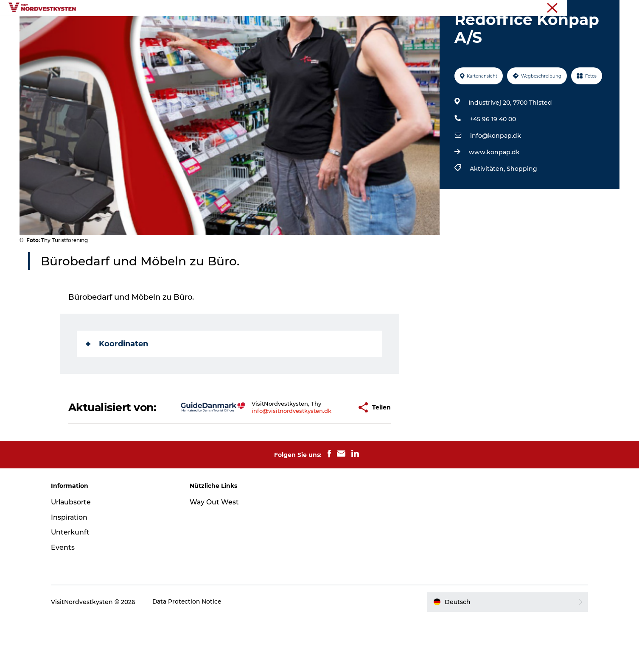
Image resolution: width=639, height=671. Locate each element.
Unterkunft (334, 27)
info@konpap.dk (495, 176)
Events (293, 27)
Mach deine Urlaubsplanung (409, 27)
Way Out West (217, 555)
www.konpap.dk (493, 192)
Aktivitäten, (487, 209)
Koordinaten (117, 384)
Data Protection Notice (193, 654)
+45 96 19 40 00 (492, 159)
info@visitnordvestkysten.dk (265, 457)
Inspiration (252, 27)
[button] (325, 454)
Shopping (521, 209)
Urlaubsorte (203, 27)
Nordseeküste (601, 8)
